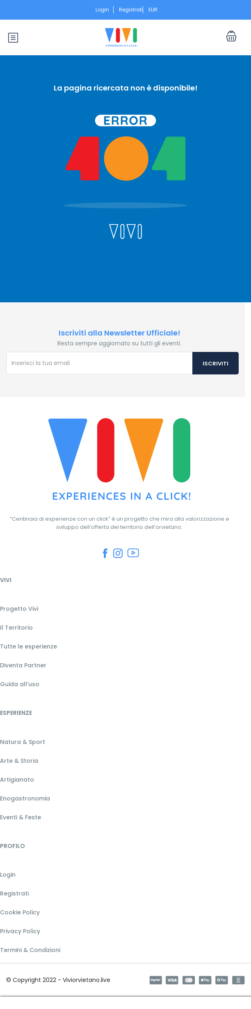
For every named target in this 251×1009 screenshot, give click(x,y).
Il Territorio (16, 628)
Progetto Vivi (19, 609)
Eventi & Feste (20, 817)
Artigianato (17, 779)
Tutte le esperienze (28, 646)
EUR (155, 9)
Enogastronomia (25, 798)
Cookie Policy (20, 912)
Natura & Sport (22, 742)
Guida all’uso (19, 684)
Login (102, 9)
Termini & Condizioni (30, 950)
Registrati (131, 9)
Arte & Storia (19, 761)
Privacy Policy (20, 931)
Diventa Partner (23, 665)
